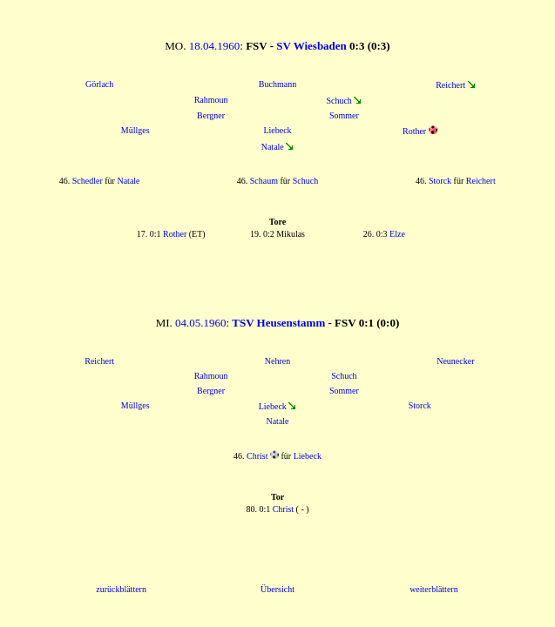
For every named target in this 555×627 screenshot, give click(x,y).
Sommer (344, 115)
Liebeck (277, 130)
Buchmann (277, 84)
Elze (397, 234)
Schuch (338, 100)
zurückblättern (121, 589)
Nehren (277, 361)
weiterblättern (433, 589)
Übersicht (277, 589)
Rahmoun (211, 99)
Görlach (99, 84)
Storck (440, 180)
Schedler (87, 180)
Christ (257, 456)
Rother (414, 131)
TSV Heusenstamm (278, 322)
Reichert (450, 85)
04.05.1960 (201, 322)
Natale (272, 147)
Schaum (264, 180)
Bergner (211, 115)
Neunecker (455, 361)
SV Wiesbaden (311, 45)
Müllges (135, 130)
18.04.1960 (214, 45)
